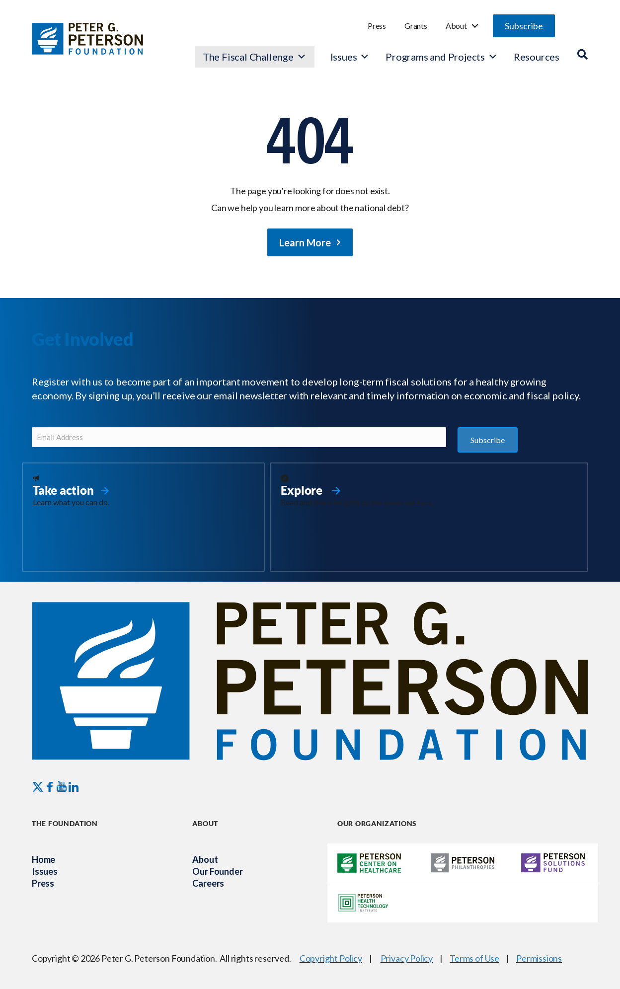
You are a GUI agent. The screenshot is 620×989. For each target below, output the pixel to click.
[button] (524, 25)
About (456, 25)
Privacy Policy (407, 958)
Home (43, 859)
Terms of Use (474, 958)
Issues (343, 57)
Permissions (539, 958)
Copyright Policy (331, 958)
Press (377, 25)
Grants (415, 25)
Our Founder (217, 871)
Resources (536, 57)
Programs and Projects (442, 57)
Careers (208, 883)
